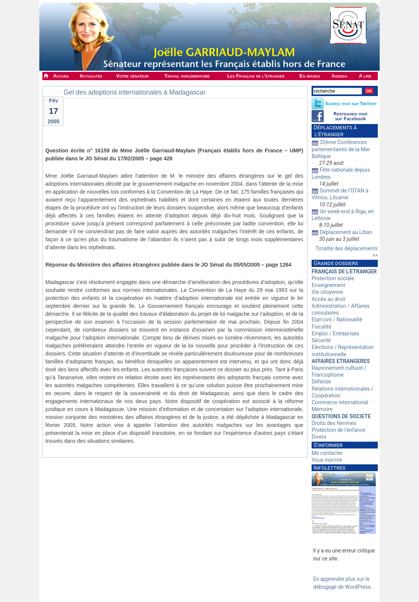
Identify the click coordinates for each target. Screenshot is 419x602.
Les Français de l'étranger (255, 76)
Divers (319, 437)
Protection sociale (333, 278)
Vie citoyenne (327, 292)
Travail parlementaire (187, 76)
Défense (321, 382)
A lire (365, 76)
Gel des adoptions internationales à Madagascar (135, 92)
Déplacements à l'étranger (334, 131)
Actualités (91, 76)
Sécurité (321, 340)
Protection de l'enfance (338, 430)
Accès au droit (328, 299)
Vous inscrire (327, 460)
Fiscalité (321, 327)
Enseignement (328, 285)
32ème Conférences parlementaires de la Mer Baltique (341, 149)
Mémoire (322, 409)
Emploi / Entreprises (335, 333)
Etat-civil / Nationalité (337, 320)
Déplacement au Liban (346, 232)
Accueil (61, 76)
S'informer (328, 445)
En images (310, 76)
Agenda (340, 76)
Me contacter (327, 453)
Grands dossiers (335, 263)
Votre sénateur (132, 76)
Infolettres (329, 467)
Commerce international (340, 402)
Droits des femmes (334, 423)
